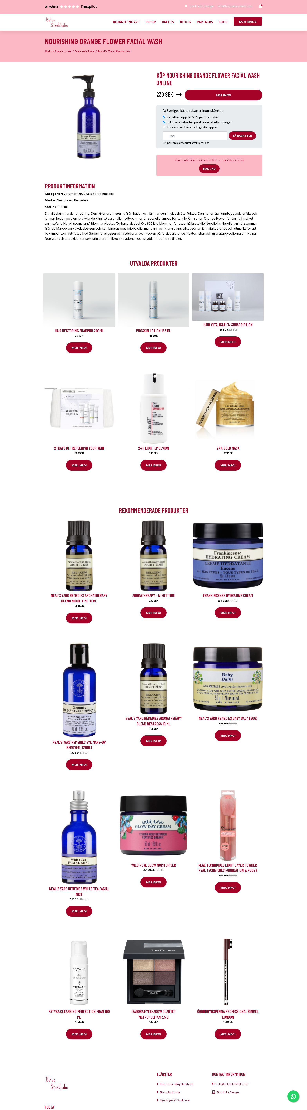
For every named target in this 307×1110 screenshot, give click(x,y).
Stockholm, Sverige (202, 6)
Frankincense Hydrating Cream (228, 595)
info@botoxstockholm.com (235, 6)
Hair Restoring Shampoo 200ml (79, 330)
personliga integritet (179, 143)
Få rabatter (242, 136)
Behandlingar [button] (125, 22)
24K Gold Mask (228, 447)
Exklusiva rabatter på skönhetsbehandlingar (199, 122)
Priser (151, 22)
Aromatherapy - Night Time (153, 595)
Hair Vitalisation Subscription (228, 324)
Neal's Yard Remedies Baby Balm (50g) (228, 718)
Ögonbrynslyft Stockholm (175, 1100)
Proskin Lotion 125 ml (153, 330)
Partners (205, 22)
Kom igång (247, 21)
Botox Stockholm (58, 51)
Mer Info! (223, 95)
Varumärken (84, 51)
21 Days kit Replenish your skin (79, 447)
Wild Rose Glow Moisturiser (153, 864)
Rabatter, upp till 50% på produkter (193, 117)
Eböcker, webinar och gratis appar (192, 127)
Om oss (168, 22)
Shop (223, 22)
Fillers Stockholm (170, 1092)
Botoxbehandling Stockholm (176, 1084)
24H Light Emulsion (153, 447)
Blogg (185, 22)
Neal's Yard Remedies (114, 51)
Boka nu (209, 168)
